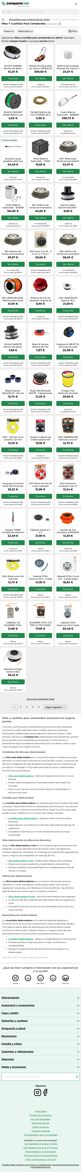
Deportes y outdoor (15, 1020)
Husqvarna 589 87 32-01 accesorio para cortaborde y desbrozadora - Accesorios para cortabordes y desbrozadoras (68, 345)
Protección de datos (41, 1115)
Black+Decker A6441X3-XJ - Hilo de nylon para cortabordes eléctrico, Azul (13, 392)
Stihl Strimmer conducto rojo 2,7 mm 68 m (68, 484)
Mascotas (8, 1059)
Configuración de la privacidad (40, 1135)
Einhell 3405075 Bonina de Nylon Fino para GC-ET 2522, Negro (13, 345)
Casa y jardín (10, 1013)
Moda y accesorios (14, 1066)
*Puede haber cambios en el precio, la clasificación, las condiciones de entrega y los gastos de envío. (40, 1166)
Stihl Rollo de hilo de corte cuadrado (40, 484)
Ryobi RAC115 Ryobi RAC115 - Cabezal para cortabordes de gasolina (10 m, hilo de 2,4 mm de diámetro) (40, 392)
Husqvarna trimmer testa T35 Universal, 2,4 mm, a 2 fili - (13, 484)
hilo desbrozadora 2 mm (21, 860)
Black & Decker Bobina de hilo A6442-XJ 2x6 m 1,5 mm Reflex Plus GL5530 (40, 345)
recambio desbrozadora (20, 939)
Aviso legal (40, 1111)
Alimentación (11, 997)
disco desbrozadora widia (21, 896)
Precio (9, 31)
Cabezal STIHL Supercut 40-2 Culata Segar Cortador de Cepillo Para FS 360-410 (68, 624)
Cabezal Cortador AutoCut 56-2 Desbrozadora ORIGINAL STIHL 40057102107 (13, 670)
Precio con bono (10, 140)
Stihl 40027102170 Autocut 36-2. (68, 299)
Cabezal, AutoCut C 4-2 (40, 531)
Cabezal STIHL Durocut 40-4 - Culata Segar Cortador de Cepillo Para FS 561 (40, 577)
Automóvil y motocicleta (18, 1005)
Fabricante (25, 31)
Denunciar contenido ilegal (40, 699)
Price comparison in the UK (41, 1159)
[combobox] (42, 12)
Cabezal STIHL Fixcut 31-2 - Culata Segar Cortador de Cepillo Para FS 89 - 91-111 (68, 577)
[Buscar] (4, 12)
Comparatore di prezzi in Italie (40, 1143)
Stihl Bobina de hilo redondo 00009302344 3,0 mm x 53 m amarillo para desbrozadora (13, 577)
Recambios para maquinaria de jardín (29, 19)
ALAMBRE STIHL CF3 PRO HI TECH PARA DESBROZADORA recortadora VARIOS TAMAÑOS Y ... (40, 624)
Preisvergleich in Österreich (40, 1151)
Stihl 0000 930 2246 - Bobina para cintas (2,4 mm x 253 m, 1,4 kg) (13, 299)
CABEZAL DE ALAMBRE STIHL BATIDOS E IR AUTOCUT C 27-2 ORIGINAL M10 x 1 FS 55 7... (13, 624)
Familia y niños (12, 1043)
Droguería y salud (13, 1028)
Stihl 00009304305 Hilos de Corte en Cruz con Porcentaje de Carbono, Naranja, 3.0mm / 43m (68, 438)
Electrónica (9, 1036)
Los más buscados (40, 1119)
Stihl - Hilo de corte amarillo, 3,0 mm (12, 438)
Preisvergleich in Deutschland (40, 1155)
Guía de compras (40, 1131)
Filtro (72, 31)
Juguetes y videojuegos (18, 1051)
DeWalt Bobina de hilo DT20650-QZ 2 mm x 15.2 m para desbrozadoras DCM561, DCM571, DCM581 (40, 113)
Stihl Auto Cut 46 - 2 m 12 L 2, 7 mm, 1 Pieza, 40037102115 (40, 252)
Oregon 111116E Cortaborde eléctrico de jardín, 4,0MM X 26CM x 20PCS (13, 531)
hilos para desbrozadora (20, 776)
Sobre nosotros (40, 1127)
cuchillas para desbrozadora (23, 818)
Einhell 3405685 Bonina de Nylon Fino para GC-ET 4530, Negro (13, 67)
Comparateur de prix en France (40, 1147)
